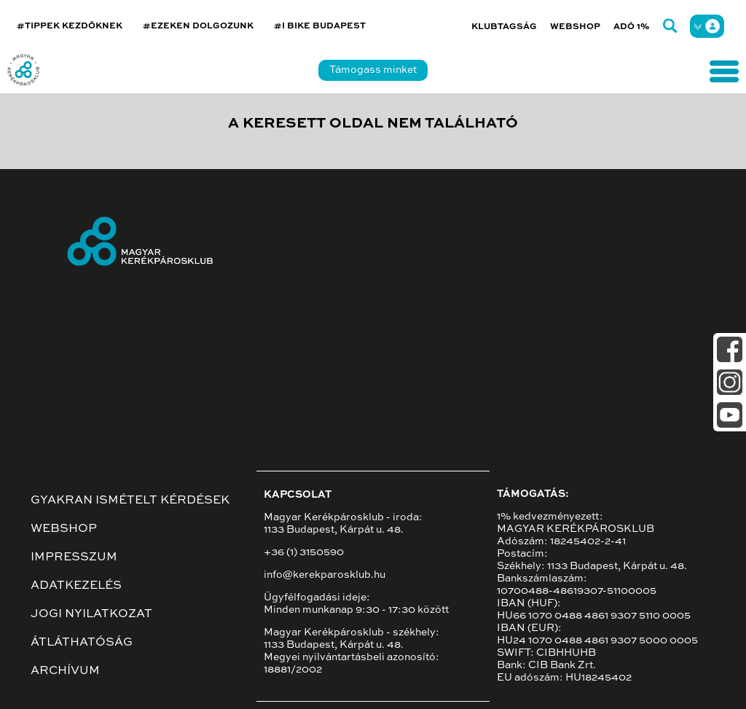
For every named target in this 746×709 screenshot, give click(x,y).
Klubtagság (504, 27)
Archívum (65, 671)
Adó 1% (631, 27)
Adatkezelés (76, 586)
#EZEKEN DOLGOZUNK (198, 26)
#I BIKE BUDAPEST (320, 26)
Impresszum (74, 557)
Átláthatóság (82, 643)
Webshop (575, 27)
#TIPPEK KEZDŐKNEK (69, 26)
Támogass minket (373, 70)
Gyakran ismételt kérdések (130, 500)
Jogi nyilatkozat (91, 614)
